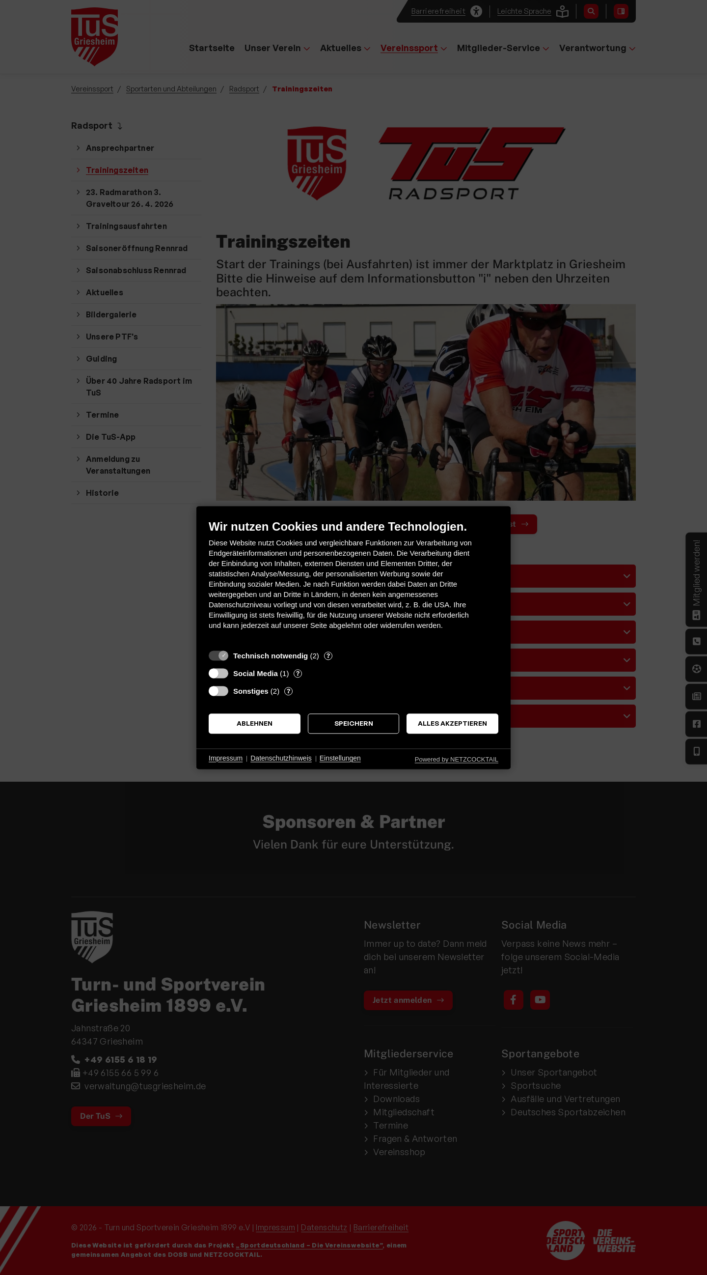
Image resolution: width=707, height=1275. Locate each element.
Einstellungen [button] (340, 759)
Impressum (226, 759)
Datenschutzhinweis (281, 759)
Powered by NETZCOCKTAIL (456, 759)
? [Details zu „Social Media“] (297, 673)
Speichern (353, 723)
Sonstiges (251, 691)
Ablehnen (254, 723)
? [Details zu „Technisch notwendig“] (328, 655)
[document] (353, 582)
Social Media (255, 673)
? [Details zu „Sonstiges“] (288, 691)
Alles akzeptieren (452, 723)
